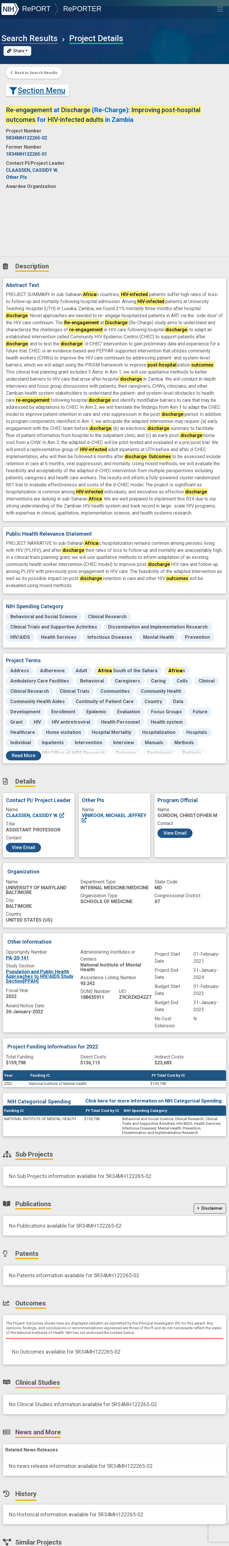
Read (23, 755)
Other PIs (16, 177)
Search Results (29, 38)
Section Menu (37, 90)
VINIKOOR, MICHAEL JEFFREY (114, 818)
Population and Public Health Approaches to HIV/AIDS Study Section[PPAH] (39, 976)
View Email (23, 847)
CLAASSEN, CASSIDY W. (35, 815)
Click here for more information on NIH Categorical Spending (153, 1101)
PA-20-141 (17, 958)
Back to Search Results (33, 72)
